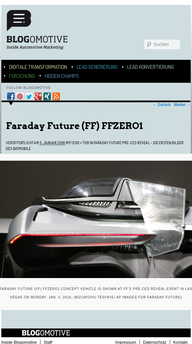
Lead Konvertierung (150, 66)
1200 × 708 (80, 142)
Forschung (22, 75)
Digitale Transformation (38, 66)
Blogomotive (41, 32)
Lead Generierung (97, 66)
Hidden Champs (62, 75)
